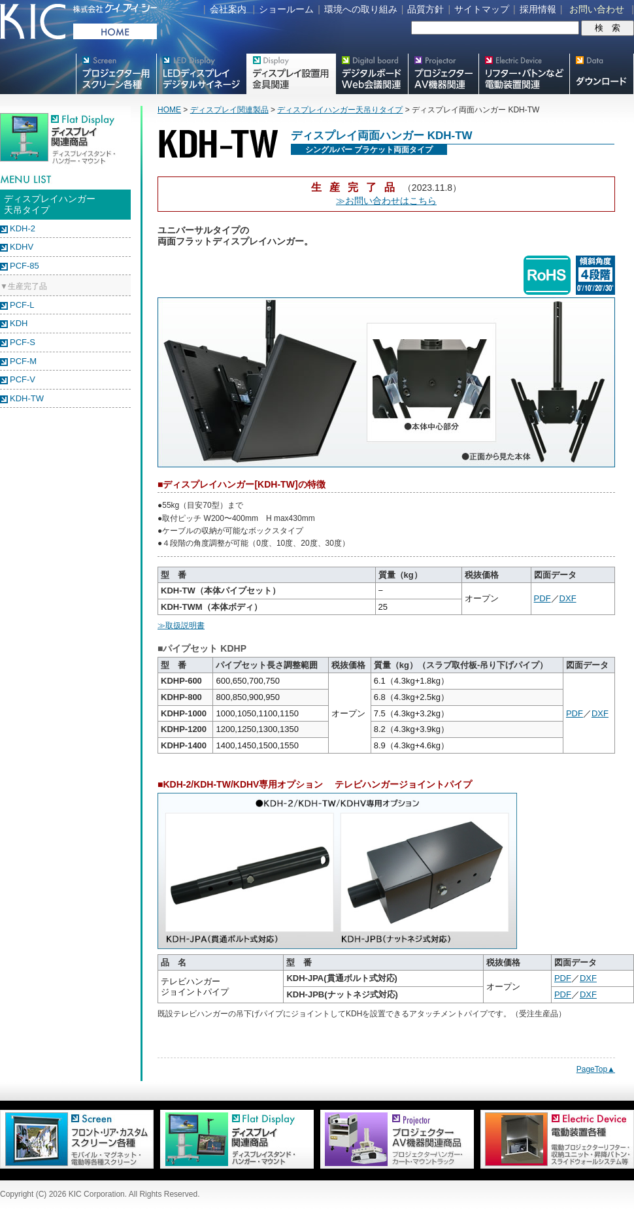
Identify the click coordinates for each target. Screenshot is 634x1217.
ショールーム (286, 9)
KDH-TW (27, 398)
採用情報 (538, 9)
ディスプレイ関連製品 (229, 109)
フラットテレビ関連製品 (290, 74)
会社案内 (228, 9)
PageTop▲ (595, 1069)
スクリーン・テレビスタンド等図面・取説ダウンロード (601, 74)
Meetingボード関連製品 (371, 74)
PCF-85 (24, 266)
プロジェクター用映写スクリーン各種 (116, 74)
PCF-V (22, 379)
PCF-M (23, 361)
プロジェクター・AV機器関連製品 (443, 74)
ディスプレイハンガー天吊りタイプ (340, 109)
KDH (18, 323)
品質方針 (425, 9)
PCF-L (22, 305)
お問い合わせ (596, 9)
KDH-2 (22, 228)
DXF (567, 598)
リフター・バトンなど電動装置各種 (523, 74)
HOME (169, 109)
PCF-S (22, 342)
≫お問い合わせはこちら (386, 200)
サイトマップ (481, 9)
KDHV (21, 247)
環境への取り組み (360, 9)
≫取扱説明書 (181, 625)
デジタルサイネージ (201, 74)
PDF (542, 598)
